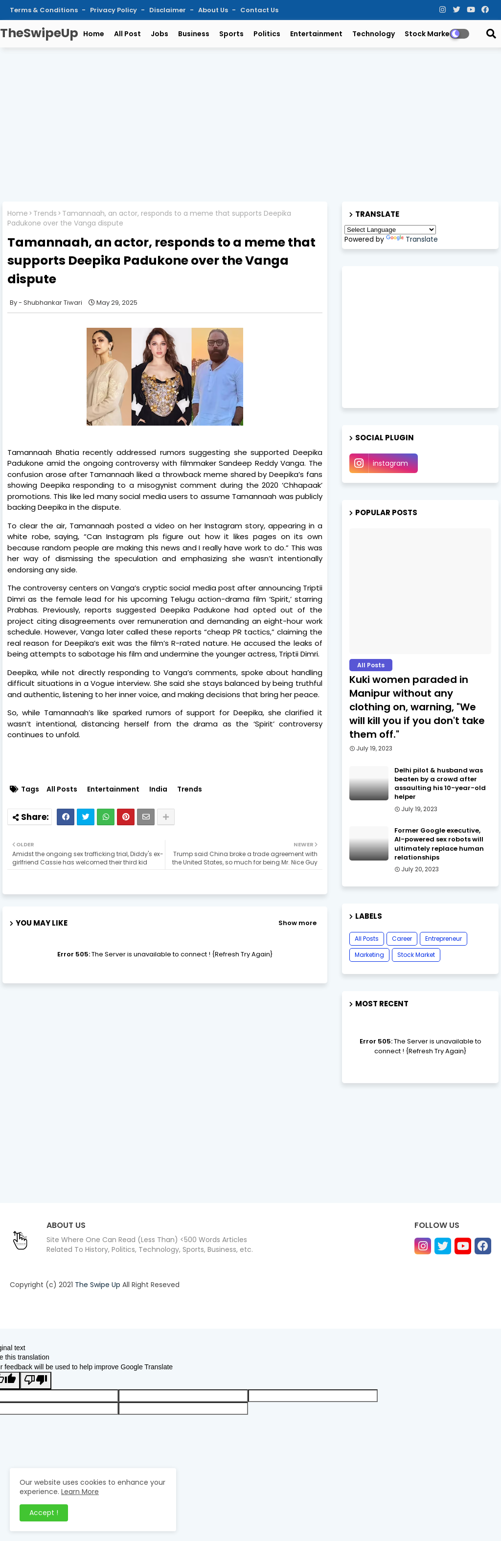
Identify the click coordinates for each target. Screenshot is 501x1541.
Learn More (80, 1491)
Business (193, 34)
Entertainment (316, 34)
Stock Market (429, 34)
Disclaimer (168, 10)
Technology (373, 34)
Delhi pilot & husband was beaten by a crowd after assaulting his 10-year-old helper (440, 784)
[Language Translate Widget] (390, 229)
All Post (127, 34)
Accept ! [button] (43, 1513)
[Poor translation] (35, 1380)
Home (93, 34)
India (158, 789)
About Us (213, 10)
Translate (412, 239)
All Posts (61, 789)
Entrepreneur (443, 938)
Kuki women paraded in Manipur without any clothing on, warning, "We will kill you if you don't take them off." (417, 707)
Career (402, 938)
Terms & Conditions (44, 10)
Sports (231, 34)
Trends (45, 213)
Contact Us (259, 10)
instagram (390, 463)
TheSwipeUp (39, 33)
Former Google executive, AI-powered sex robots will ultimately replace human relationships (439, 844)
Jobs (159, 34)
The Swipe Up (97, 1285)
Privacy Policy (114, 10)
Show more (297, 923)
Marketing (369, 955)
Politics (266, 34)
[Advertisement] (250, 125)
